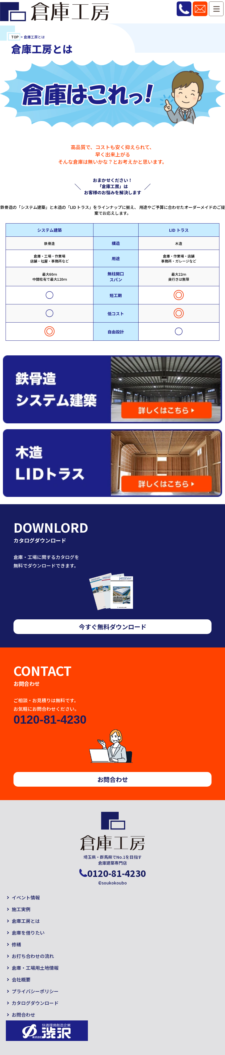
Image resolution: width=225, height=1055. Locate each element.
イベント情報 (26, 897)
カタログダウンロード (35, 1002)
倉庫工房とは (26, 920)
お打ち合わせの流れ (33, 955)
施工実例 (21, 909)
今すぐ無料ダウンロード (112, 626)
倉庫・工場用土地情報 (35, 967)
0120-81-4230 (49, 719)
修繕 (16, 944)
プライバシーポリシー (35, 991)
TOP (15, 36)
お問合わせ (112, 779)
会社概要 (21, 979)
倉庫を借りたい (28, 932)
